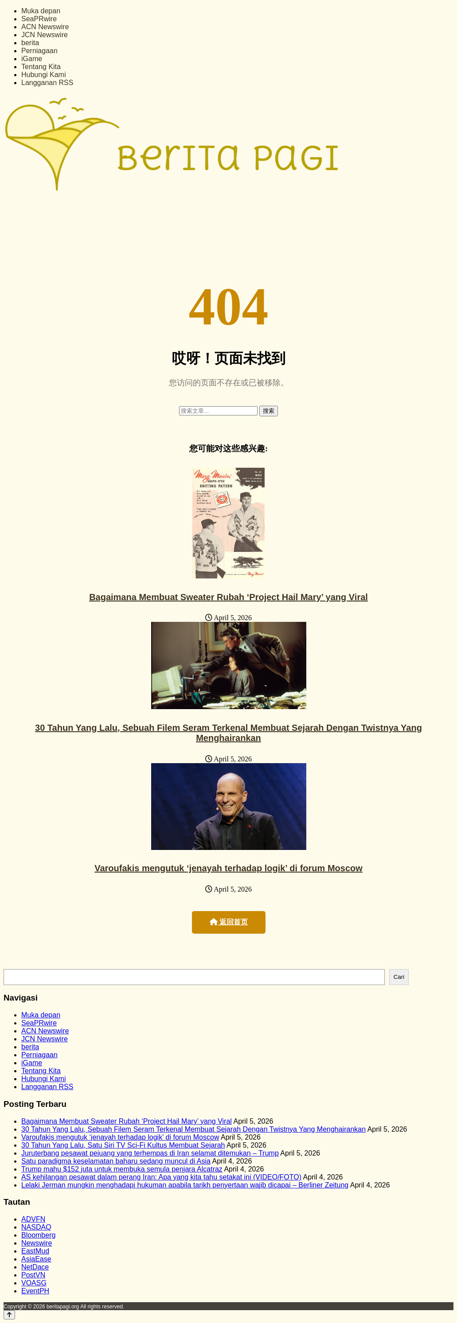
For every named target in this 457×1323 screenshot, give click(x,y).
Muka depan (40, 11)
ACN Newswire (45, 27)
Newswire (36, 1243)
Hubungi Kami (43, 74)
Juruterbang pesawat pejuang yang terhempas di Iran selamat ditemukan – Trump (150, 1153)
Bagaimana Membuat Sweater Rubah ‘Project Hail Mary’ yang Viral (228, 597)
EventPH (35, 1291)
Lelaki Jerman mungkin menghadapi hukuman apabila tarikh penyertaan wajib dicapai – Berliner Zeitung (184, 1185)
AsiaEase (36, 1259)
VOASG (34, 1283)
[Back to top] (9, 1314)
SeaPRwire (39, 19)
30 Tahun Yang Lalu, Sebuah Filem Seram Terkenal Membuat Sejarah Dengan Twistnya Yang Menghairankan (228, 733)
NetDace (35, 1267)
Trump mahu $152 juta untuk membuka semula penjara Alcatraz (122, 1169)
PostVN (33, 1275)
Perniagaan (39, 50)
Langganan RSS (47, 82)
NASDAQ (36, 1227)
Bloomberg (38, 1235)
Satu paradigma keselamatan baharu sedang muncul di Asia (116, 1161)
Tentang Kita (41, 66)
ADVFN (33, 1219)
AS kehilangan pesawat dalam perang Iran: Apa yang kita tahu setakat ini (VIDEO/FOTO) (161, 1177)
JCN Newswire (44, 35)
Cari (399, 977)
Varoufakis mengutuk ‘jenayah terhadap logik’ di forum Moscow (228, 868)
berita (30, 43)
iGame (31, 58)
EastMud (35, 1251)
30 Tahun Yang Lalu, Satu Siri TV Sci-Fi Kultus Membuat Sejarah (123, 1145)
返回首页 (229, 922)
